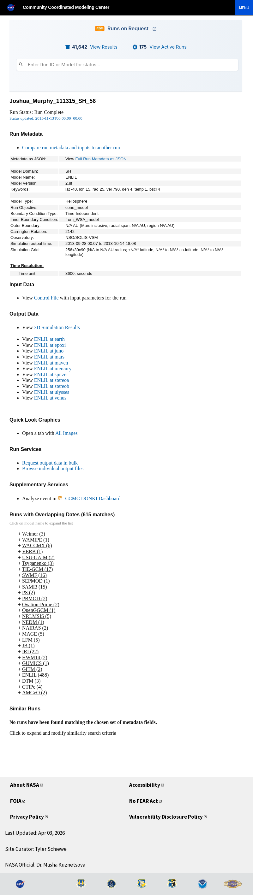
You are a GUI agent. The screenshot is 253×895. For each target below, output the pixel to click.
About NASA (26, 785)
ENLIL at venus (50, 397)
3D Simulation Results (57, 327)
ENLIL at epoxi (50, 345)
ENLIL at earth (49, 339)
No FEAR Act (145, 801)
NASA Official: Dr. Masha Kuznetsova (45, 864)
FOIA (16, 801)
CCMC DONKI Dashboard (88, 498)
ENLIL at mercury (52, 368)
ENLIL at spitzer (51, 374)
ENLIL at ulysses (51, 392)
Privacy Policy (28, 817)
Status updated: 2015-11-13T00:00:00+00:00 (45, 118)
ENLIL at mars (49, 356)
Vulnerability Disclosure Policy (168, 817)
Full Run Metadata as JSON (101, 159)
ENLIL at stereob (51, 386)
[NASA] (14, 7)
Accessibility (145, 785)
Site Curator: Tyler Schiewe (36, 848)
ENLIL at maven (51, 362)
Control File (46, 297)
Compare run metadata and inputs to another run (71, 147)
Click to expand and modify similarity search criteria (62, 733)
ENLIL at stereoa (51, 380)
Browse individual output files (52, 468)
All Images (66, 433)
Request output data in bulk (50, 462)
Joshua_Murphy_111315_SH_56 (52, 101)
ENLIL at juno (49, 350)
